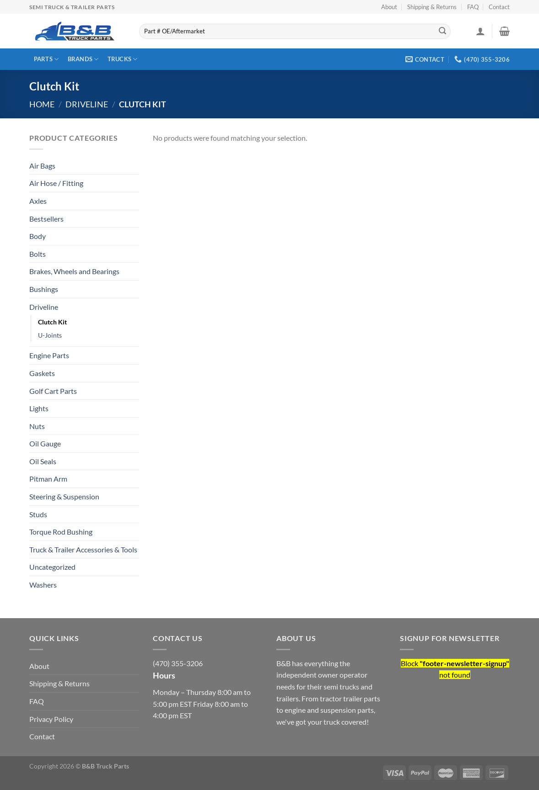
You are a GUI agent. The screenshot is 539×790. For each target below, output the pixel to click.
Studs (38, 514)
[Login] (480, 31)
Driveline (86, 104)
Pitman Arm (48, 478)
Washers (43, 584)
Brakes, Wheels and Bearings (74, 271)
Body (37, 236)
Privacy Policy (51, 719)
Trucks (123, 59)
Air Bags (42, 165)
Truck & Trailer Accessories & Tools (83, 549)
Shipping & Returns (432, 7)
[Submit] (442, 31)
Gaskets (42, 373)
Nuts (37, 426)
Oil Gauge (45, 443)
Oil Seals (42, 461)
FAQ (473, 7)
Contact (499, 7)
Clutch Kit (52, 322)
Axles (38, 200)
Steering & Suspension (64, 496)
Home (41, 104)
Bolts (37, 253)
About (389, 7)
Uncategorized (52, 566)
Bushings (43, 289)
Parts (46, 59)
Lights (39, 408)
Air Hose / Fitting (56, 183)
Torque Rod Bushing (60, 531)
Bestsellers (46, 218)
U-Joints (50, 335)
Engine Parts (49, 355)
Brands (83, 59)
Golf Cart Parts (53, 391)
